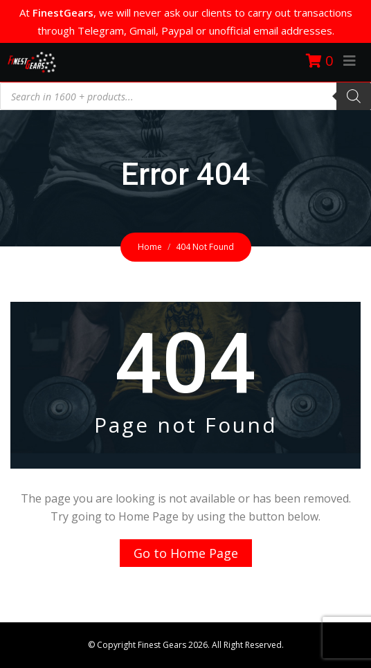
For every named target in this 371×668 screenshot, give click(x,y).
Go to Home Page (186, 553)
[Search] (353, 96)
